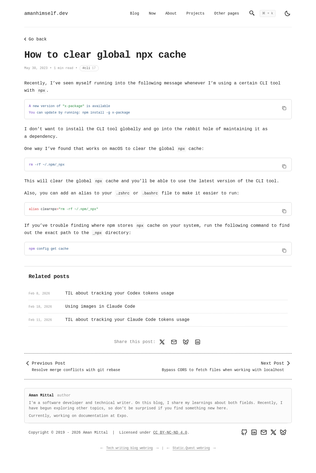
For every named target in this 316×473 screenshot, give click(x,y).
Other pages (226, 13)
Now (152, 13)
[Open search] (262, 13)
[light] (287, 13)
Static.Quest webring (191, 448)
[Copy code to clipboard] (284, 108)
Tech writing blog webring (129, 448)
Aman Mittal (41, 395)
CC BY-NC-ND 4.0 (170, 432)
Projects (195, 13)
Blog (134, 13)
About (171, 13)
